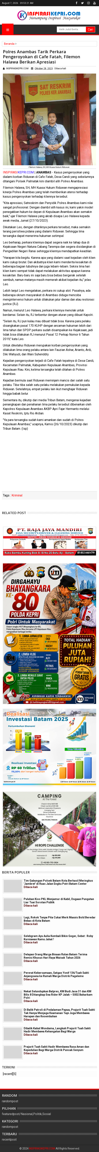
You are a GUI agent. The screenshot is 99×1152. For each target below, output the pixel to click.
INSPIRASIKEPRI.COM (42, 1148)
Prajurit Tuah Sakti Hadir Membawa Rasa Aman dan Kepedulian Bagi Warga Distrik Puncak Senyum (56, 1050)
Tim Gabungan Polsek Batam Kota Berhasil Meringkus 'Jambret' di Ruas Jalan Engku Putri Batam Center (58, 884)
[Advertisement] (49, 462)
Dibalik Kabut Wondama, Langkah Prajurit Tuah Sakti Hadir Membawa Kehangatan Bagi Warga (57, 1031)
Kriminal (17, 495)
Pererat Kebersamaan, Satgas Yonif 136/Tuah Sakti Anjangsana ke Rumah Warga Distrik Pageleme (56, 976)
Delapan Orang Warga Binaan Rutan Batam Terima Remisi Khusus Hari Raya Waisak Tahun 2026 (55, 958)
